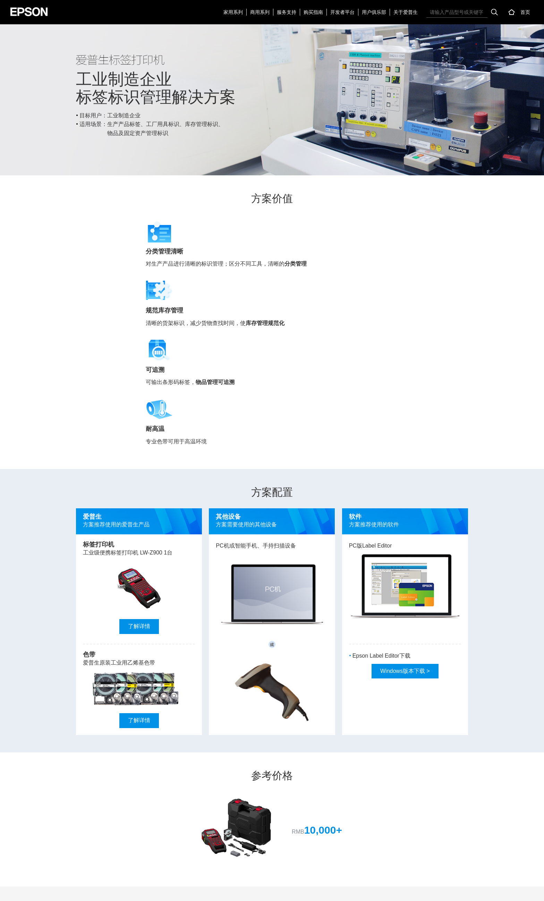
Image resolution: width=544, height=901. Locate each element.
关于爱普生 (405, 12)
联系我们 (44, 890)
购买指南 (313, 12)
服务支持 (286, 12)
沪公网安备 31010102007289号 (493, 890)
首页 (525, 12)
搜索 (494, 12)
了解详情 (139, 466)
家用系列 (233, 12)
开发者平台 (342, 12)
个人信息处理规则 (128, 890)
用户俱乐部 (374, 12)
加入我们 (69, 890)
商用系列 (260, 12)
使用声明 (94, 890)
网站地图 (20, 890)
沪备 (425, 890)
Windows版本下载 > (405, 511)
